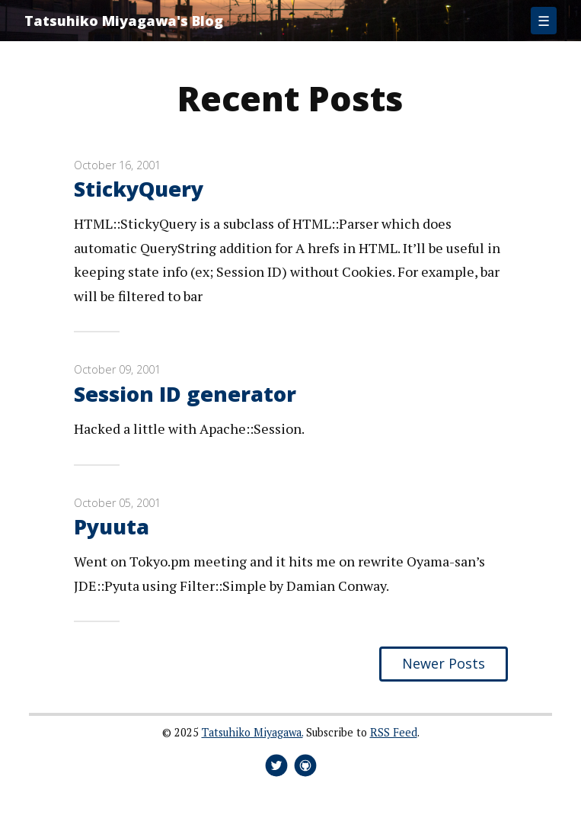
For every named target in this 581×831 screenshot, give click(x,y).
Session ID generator (185, 394)
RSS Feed (393, 732)
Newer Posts (443, 663)
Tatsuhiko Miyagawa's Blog (123, 20)
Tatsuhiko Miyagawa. (252, 732)
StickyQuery (138, 189)
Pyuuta (111, 526)
